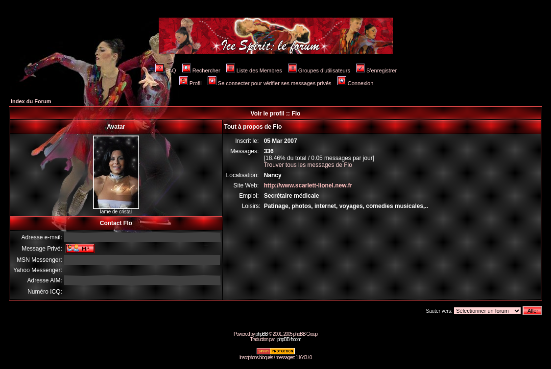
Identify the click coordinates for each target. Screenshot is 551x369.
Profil (190, 83)
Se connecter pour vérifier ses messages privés (270, 83)
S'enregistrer (376, 70)
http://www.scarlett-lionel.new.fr (308, 185)
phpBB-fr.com (289, 339)
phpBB (262, 334)
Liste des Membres (254, 70)
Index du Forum (31, 101)
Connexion (355, 83)
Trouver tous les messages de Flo (308, 164)
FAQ (165, 70)
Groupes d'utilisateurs (319, 70)
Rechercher (201, 70)
